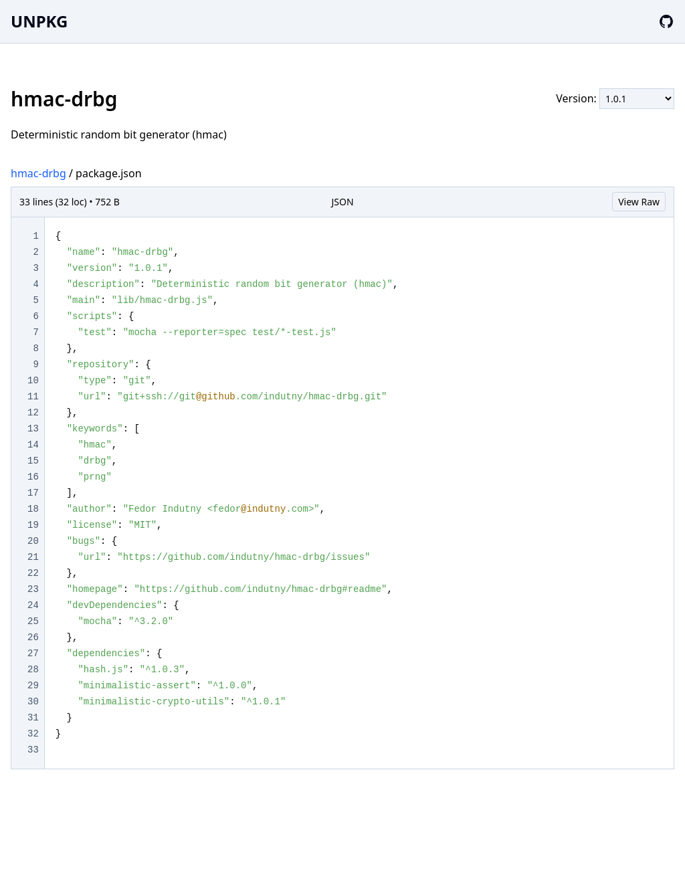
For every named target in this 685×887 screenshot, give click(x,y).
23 (33, 589)
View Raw (639, 201)
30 (33, 701)
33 (33, 750)
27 (33, 653)
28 (33, 669)
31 (33, 717)
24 (33, 605)
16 (33, 477)
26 (33, 637)
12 (33, 412)
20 (33, 541)
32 (33, 733)
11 (33, 396)
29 (33, 685)
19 (33, 525)
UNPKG (39, 21)
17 (33, 493)
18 (33, 509)
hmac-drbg (38, 173)
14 (33, 444)
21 (33, 557)
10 (33, 380)
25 (33, 621)
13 (33, 428)
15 (33, 461)
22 (33, 573)
